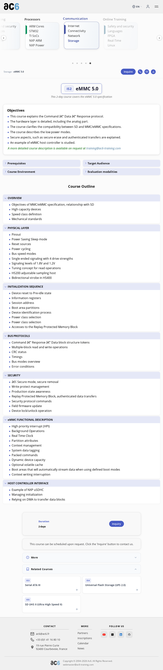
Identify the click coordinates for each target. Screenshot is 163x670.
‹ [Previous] (3, 38)
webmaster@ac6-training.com (78, 664)
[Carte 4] (86, 63)
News (81, 648)
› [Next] (159, 38)
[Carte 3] (81, 63)
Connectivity (77, 31)
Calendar (83, 643)
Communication (75, 18)
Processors (32, 19)
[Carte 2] (77, 63)
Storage (73, 41)
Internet (73, 26)
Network (74, 36)
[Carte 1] (73, 63)
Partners (83, 633)
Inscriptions (85, 638)
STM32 (33, 31)
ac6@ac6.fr (42, 633)
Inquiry (116, 524)
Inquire (128, 71)
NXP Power (36, 45)
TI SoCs (34, 36)
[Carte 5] (90, 63)
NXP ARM (35, 41)
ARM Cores (36, 26)
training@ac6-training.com (103, 148)
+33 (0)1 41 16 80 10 (48, 639)
